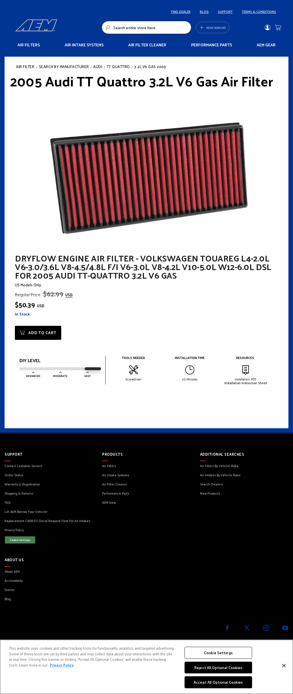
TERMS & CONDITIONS (259, 11)
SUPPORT (225, 11)
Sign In (267, 27)
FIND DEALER (181, 11)
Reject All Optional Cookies (218, 667)
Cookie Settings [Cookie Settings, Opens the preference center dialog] (218, 652)
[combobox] (146, 27)
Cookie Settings (20, 540)
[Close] (284, 665)
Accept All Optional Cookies (218, 682)
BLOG (204, 11)
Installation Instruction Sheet (245, 383)
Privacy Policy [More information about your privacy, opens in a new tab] (62, 665)
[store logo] (57, 27)
